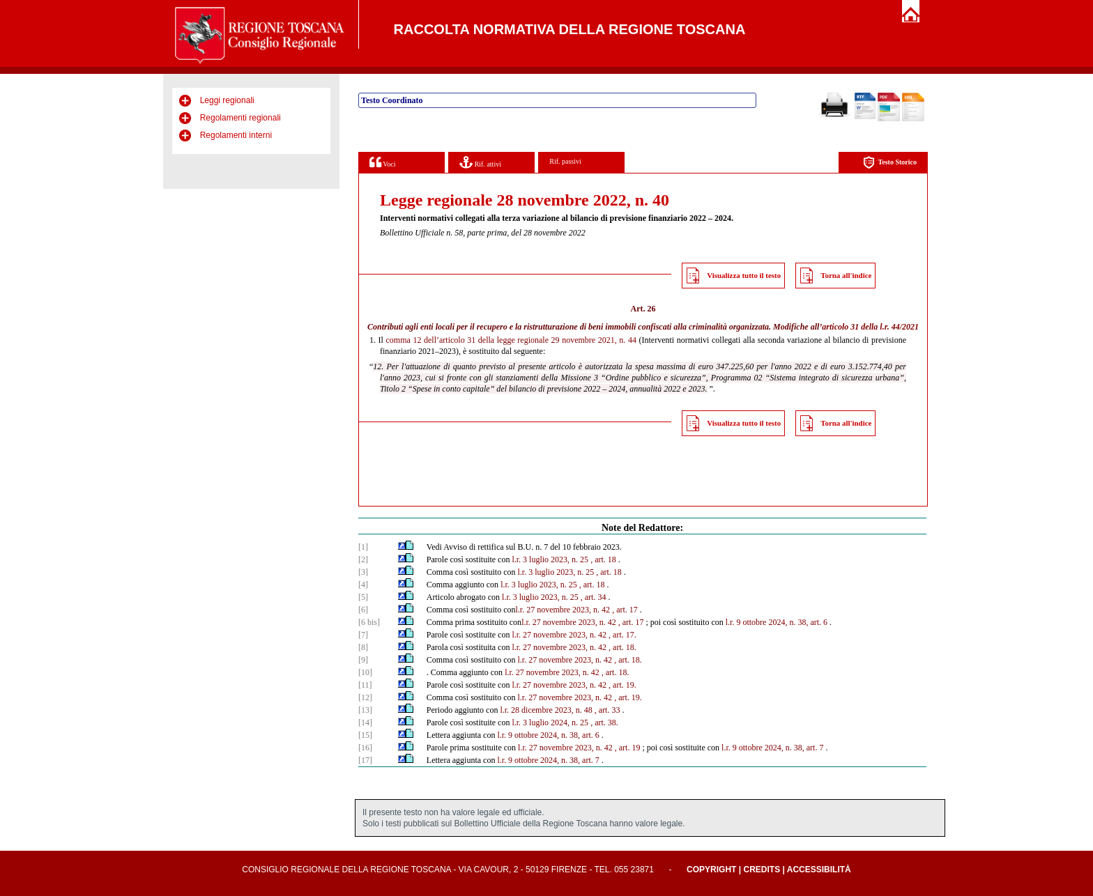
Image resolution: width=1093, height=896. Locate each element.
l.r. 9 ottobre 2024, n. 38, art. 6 (776, 622)
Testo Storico (890, 162)
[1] (363, 547)
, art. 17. (622, 635)
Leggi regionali (227, 100)
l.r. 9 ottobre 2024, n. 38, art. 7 (772, 747)
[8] (363, 647)
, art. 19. (622, 685)
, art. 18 (603, 559)
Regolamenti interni (236, 135)
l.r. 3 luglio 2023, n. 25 (550, 559)
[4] (363, 584)
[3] (363, 572)
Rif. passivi (565, 161)
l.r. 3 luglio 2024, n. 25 (550, 722)
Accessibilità (819, 869)
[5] (363, 597)
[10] (365, 672)
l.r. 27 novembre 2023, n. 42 (562, 610)
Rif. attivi (480, 162)
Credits (761, 869)
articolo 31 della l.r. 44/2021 (870, 327)
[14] (365, 722)
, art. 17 (625, 610)
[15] (365, 735)
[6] (363, 610)
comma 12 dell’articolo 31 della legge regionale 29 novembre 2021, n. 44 (511, 340)
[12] (365, 697)
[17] (365, 760)
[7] (363, 635)
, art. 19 (628, 747)
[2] (363, 559)
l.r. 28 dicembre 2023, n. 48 (546, 710)
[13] (365, 710)
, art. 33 (607, 710)
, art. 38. (604, 722)
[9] (363, 660)
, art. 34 (593, 597)
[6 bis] (369, 622)
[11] (365, 685)
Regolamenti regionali (240, 118)
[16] (365, 747)
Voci (382, 162)
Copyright (711, 869)
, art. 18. (622, 647)
